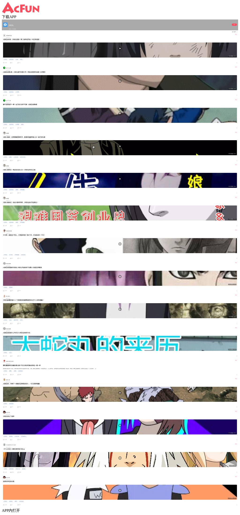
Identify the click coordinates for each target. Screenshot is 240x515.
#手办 (21, 320)
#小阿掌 (17, 92)
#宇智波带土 (23, 436)
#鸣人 (21, 59)
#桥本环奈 (16, 320)
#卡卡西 (10, 254)
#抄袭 (15, 371)
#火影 (17, 59)
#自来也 (10, 501)
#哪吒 (10, 371)
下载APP (9, 17)
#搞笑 (10, 157)
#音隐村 (10, 287)
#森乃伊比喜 (22, 157)
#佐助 (22, 124)
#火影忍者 (11, 59)
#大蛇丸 (5, 59)
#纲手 (16, 501)
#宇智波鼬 (22, 189)
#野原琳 (10, 436)
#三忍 (10, 352)
